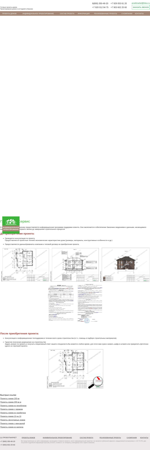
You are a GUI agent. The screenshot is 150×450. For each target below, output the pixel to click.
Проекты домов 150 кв (9, 399)
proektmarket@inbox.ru (141, 3)
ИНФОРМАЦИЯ (84, 13)
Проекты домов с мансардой (12, 423)
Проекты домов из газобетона (13, 413)
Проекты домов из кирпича (11, 427)
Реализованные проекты (105, 13)
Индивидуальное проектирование (38, 13)
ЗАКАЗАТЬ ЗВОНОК (141, 7)
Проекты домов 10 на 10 (10, 416)
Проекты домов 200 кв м (10, 402)
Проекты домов (9, 13)
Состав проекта (67, 13)
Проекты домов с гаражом (11, 409)
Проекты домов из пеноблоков (13, 406)
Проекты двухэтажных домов (12, 420)
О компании (126, 13)
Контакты (139, 13)
